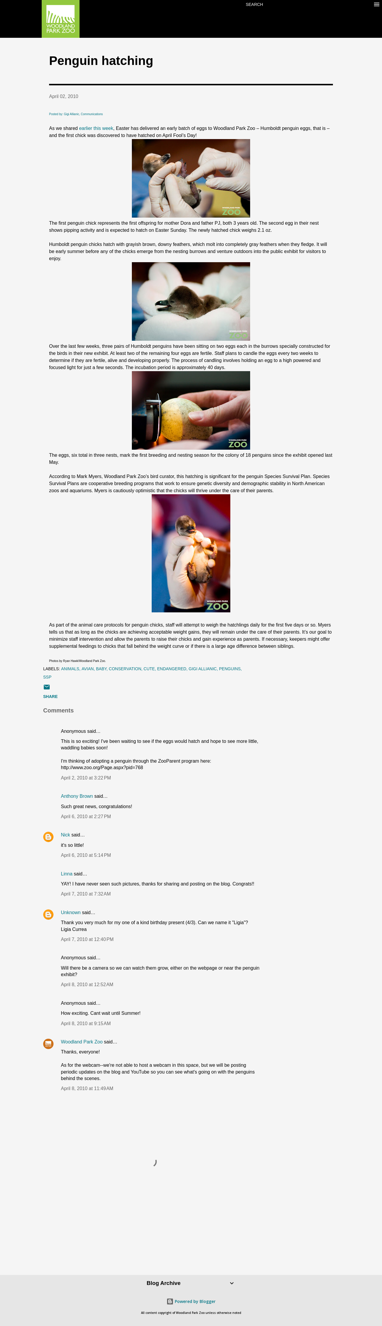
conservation (125, 668)
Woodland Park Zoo (82, 1041)
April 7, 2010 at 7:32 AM (86, 893)
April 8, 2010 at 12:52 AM (87, 984)
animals (70, 668)
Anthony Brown (77, 796)
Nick (65, 834)
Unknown (71, 912)
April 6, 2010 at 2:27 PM (86, 816)
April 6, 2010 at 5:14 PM (86, 855)
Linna (66, 873)
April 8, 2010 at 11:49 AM (87, 1088)
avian (88, 668)
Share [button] (50, 696)
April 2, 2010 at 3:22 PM (86, 777)
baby (101, 668)
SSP (47, 677)
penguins (230, 668)
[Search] (254, 4)
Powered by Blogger (191, 1301)
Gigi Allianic (203, 668)
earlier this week (96, 128)
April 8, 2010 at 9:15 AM (86, 1023)
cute (149, 668)
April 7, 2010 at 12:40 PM (87, 939)
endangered (171, 668)
